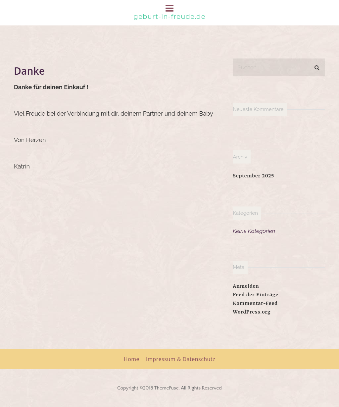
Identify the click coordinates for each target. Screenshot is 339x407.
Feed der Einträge (255, 295)
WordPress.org (251, 312)
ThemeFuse (166, 388)
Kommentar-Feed (255, 303)
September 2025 (253, 176)
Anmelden (246, 286)
